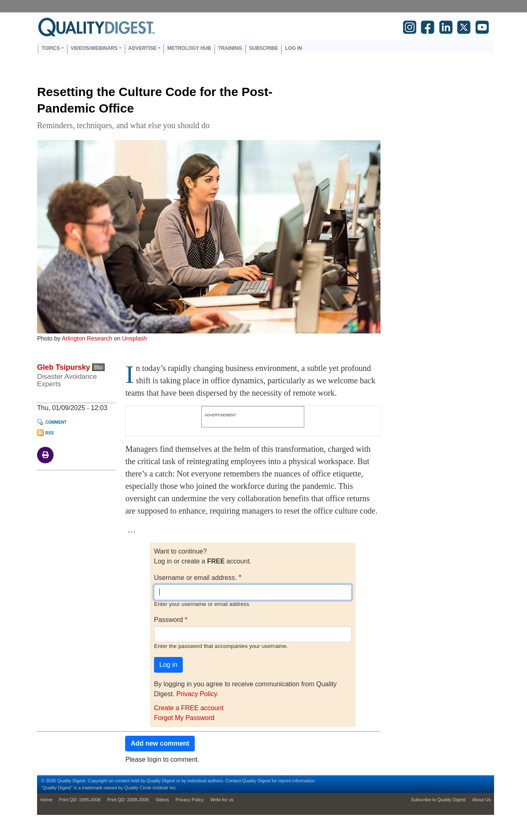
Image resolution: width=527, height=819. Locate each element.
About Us (481, 799)
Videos (162, 799)
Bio (98, 367)
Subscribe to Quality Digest (438, 799)
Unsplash (134, 338)
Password (168, 619)
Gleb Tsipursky (63, 367)
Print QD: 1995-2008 (79, 799)
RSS (49, 433)
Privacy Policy (196, 693)
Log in (293, 48)
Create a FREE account (189, 707)
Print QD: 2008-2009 (128, 799)
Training (230, 48)
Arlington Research (87, 338)
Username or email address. (195, 577)
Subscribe (263, 48)
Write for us (221, 799)
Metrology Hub (189, 48)
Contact (233, 780)
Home (46, 799)
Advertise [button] (142, 48)
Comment (56, 422)
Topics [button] (51, 48)
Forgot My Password (184, 717)
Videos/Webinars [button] (94, 48)
